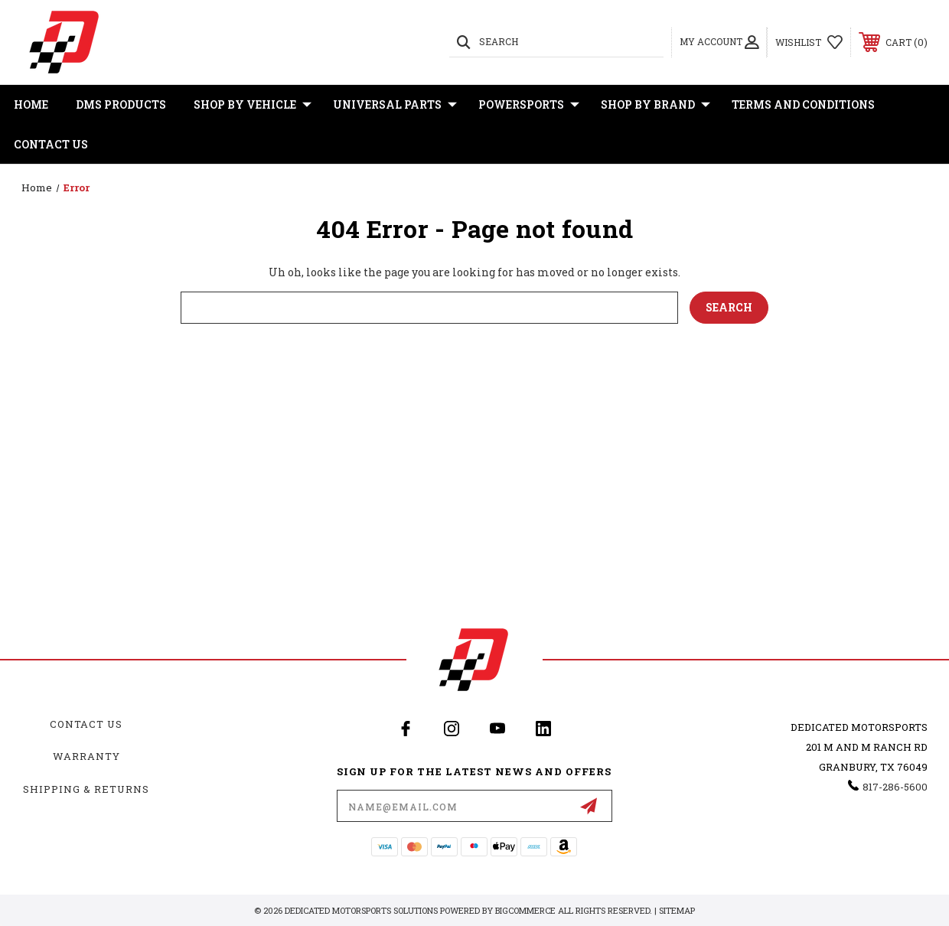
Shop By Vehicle (252, 104)
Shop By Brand (655, 104)
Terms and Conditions (803, 104)
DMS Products (121, 104)
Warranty (86, 756)
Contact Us (51, 144)
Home (31, 104)
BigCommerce (525, 910)
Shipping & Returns (86, 789)
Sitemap (677, 910)
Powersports (528, 104)
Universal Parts (395, 104)
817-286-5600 (895, 787)
